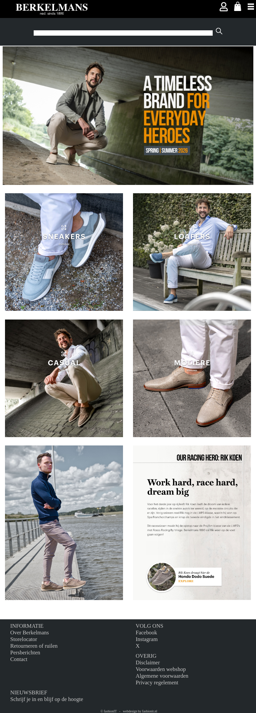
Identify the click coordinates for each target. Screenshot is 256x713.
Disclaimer (148, 662)
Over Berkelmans (29, 632)
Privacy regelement (157, 682)
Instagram (147, 639)
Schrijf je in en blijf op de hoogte (46, 699)
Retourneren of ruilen (34, 646)
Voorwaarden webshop (161, 669)
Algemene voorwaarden (162, 676)
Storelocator (23, 639)
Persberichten (25, 652)
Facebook (146, 632)
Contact (18, 659)
